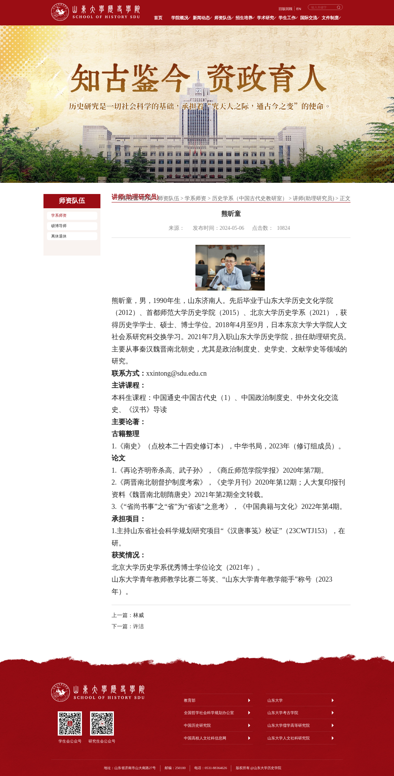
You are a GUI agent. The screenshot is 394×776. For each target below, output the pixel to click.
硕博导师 (59, 226)
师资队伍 (168, 198)
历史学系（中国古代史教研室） (249, 198)
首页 (146, 198)
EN (298, 9)
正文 (345, 198)
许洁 (138, 626)
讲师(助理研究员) (313, 198)
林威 (138, 615)
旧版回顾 (285, 9)
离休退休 (59, 236)
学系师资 (59, 215)
